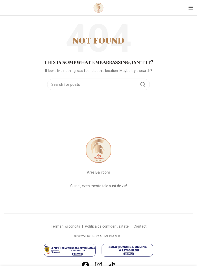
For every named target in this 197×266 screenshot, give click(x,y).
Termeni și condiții (65, 226)
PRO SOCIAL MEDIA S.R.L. (104, 236)
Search (142, 84)
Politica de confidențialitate (107, 226)
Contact (140, 226)
